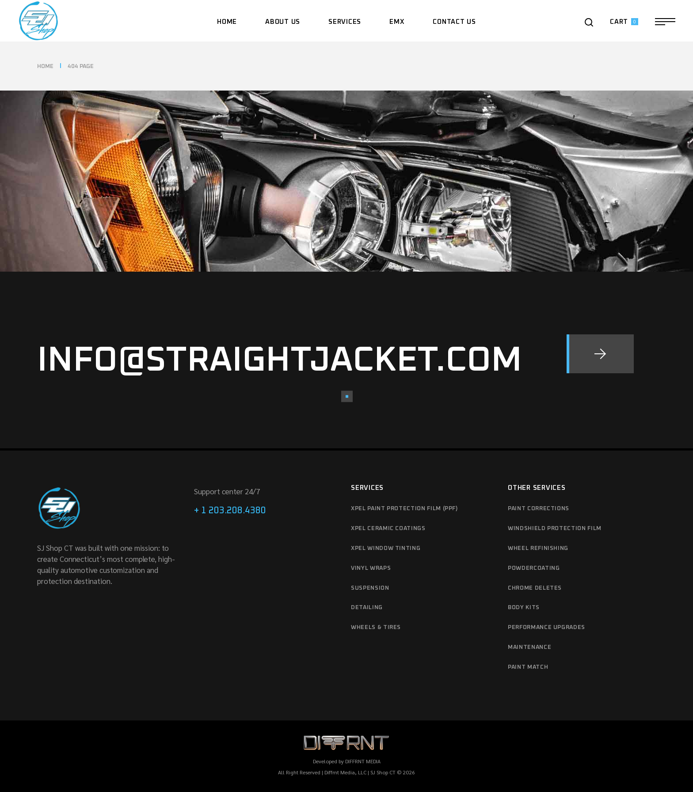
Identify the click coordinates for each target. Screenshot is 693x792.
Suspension (370, 588)
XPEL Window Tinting (385, 548)
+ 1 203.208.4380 (230, 510)
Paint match (528, 667)
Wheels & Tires (376, 627)
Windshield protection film (555, 528)
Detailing (367, 607)
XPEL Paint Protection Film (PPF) (404, 509)
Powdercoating (534, 568)
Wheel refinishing (538, 548)
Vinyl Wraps (371, 568)
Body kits (524, 607)
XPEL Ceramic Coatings (388, 528)
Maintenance (529, 647)
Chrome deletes (535, 588)
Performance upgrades (546, 627)
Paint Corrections (538, 509)
